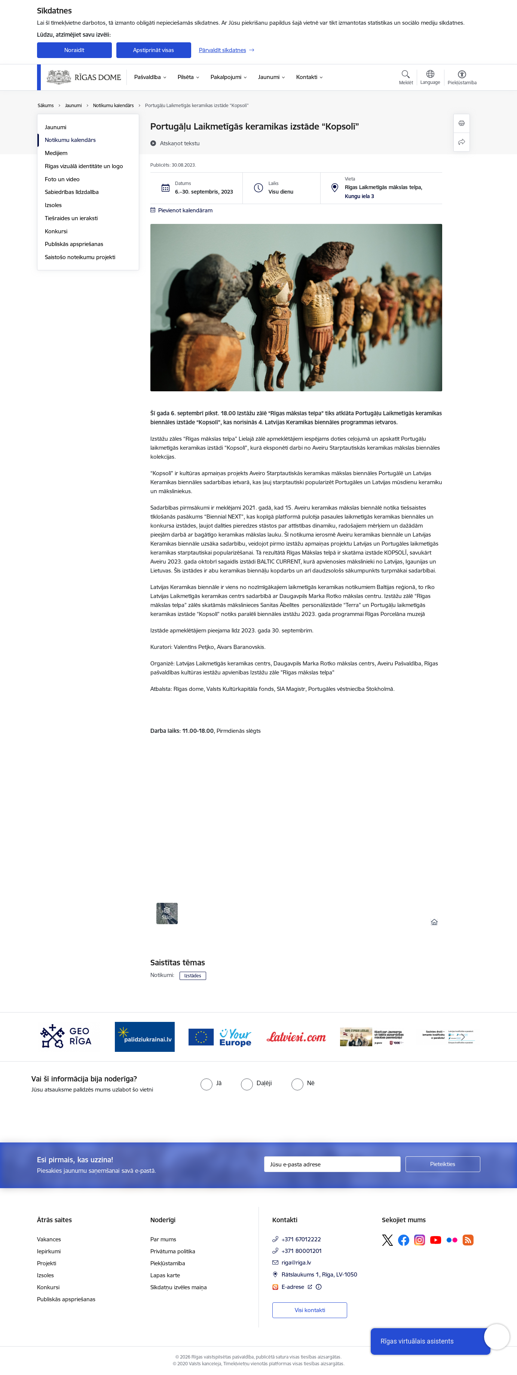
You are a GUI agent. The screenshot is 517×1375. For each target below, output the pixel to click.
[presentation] (62, 1114)
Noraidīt (74, 50)
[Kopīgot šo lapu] (461, 142)
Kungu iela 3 (359, 196)
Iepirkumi (49, 1251)
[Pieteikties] (443, 1164)
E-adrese (294, 1286)
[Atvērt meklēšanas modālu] (406, 79)
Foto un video (62, 179)
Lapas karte (165, 1275)
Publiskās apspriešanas (74, 244)
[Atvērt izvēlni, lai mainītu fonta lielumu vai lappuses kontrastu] (462, 79)
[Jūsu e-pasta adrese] (332, 1164)
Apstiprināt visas (153, 50)
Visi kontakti (310, 1310)
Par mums (163, 1239)
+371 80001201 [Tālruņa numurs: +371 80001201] (302, 1250)
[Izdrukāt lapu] (461, 123)
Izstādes (192, 975)
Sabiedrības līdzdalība (72, 191)
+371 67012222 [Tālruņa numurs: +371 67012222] (301, 1239)
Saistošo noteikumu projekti (80, 257)
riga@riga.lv (296, 1262)
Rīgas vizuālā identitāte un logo (84, 166)
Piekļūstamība (167, 1263)
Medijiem (56, 153)
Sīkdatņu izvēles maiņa (178, 1287)
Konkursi (56, 231)
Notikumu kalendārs (70, 139)
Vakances (49, 1239)
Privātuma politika (172, 1251)
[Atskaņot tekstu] (180, 143)
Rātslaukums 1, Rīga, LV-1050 (319, 1274)
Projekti (46, 1263)
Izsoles (53, 205)
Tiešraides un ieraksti (71, 218)
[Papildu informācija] (318, 1287)
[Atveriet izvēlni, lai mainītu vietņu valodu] (430, 78)
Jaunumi (55, 127)
